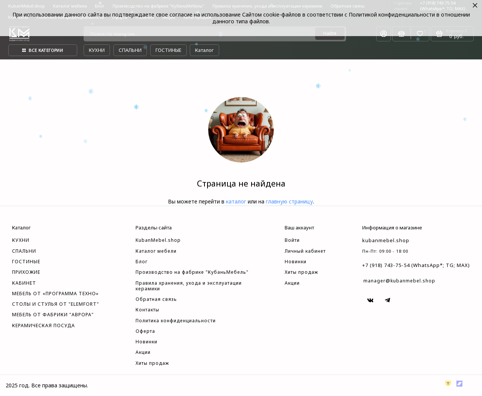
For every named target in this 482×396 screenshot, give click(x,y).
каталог (236, 201)
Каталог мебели (156, 251)
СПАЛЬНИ (24, 251)
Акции (143, 352)
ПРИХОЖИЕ (26, 272)
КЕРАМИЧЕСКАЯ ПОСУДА (43, 326)
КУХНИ (20, 240)
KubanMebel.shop (158, 240)
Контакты (147, 310)
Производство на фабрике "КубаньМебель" (192, 272)
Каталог (204, 50)
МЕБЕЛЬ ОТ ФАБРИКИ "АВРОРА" (53, 315)
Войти (292, 240)
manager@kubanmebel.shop (399, 281)
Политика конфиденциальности (176, 321)
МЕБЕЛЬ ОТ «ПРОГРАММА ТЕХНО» (55, 294)
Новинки (146, 342)
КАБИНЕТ (24, 283)
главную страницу (289, 201)
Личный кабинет (305, 251)
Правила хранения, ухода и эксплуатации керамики (189, 286)
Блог (142, 262)
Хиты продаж (152, 363)
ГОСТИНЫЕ (26, 262)
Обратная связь (156, 299)
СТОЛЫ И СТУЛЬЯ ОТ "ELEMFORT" (55, 304)
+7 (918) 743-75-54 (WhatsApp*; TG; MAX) (416, 265)
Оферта (145, 331)
